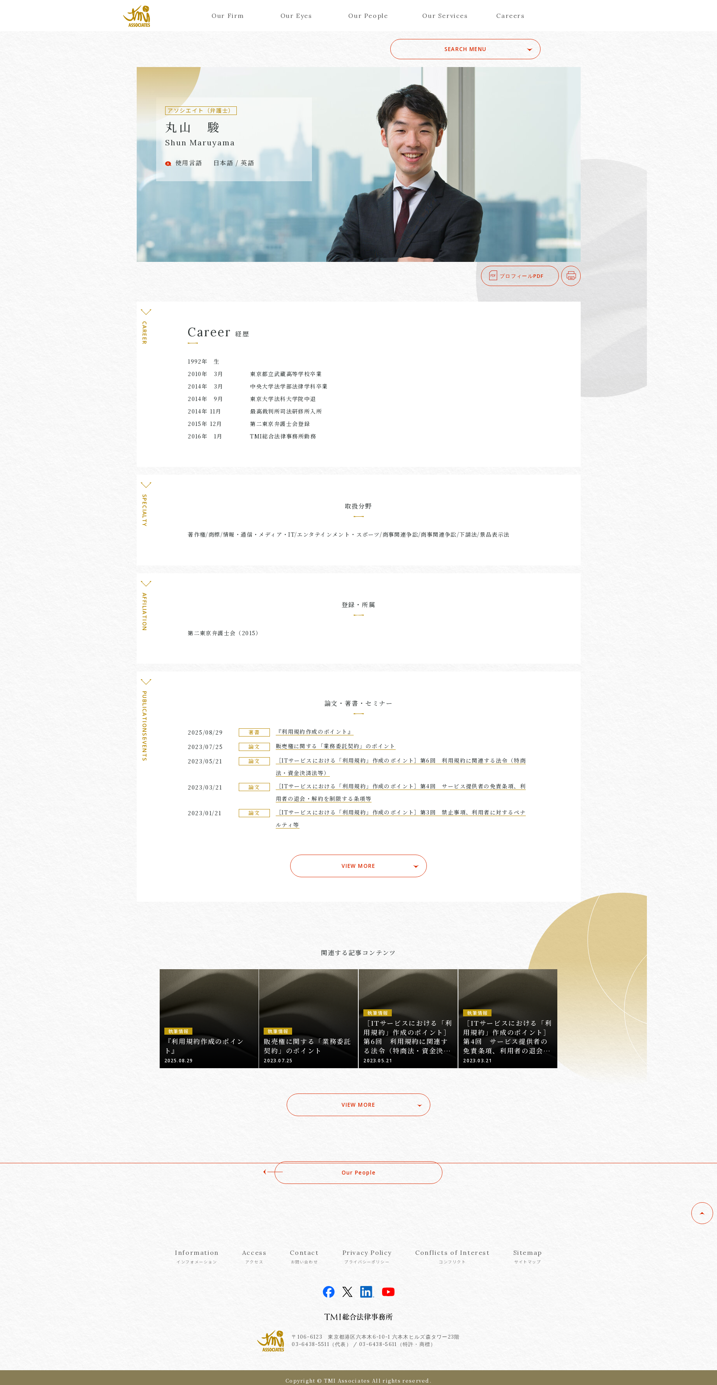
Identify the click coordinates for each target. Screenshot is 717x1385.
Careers (510, 15)
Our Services (445, 15)
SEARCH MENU (486, 49)
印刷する (580, 275)
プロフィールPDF (522, 275)
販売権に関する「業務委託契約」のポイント (336, 746)
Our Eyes (296, 15)
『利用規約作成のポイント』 (315, 731)
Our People (368, 15)
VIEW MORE (358, 862)
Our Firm (227, 15)
